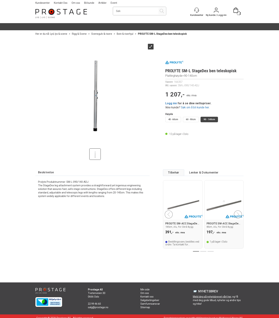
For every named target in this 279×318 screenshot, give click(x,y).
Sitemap (145, 307)
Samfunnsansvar (150, 303)
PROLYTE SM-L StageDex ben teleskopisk (162, 33)
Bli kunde (89, 2)
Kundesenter (42, 2)
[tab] (46, 172)
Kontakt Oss (60, 2)
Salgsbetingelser (149, 300)
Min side (145, 289)
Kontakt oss (147, 296)
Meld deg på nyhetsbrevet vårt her (212, 296)
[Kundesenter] (196, 10)
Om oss (76, 2)
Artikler (102, 2)
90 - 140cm (209, 119)
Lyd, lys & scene (58, 33)
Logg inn (171, 103)
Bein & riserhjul (125, 33)
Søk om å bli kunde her (195, 107)
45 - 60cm (173, 119)
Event (114, 2)
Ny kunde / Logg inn (216, 15)
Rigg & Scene (79, 33)
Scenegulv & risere (101, 33)
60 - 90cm (191, 119)
